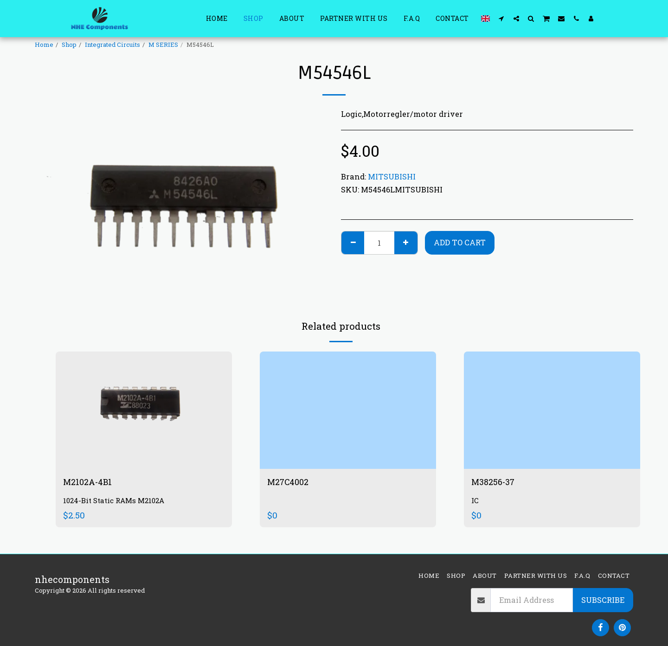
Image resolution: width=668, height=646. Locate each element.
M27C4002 (290, 483)
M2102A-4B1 (90, 483)
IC (475, 502)
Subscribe (602, 600)
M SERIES (163, 44)
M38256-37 (495, 483)
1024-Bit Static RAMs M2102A (117, 502)
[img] (144, 410)
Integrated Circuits (112, 44)
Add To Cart (460, 242)
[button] (501, 18)
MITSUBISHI (392, 176)
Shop (69, 44)
